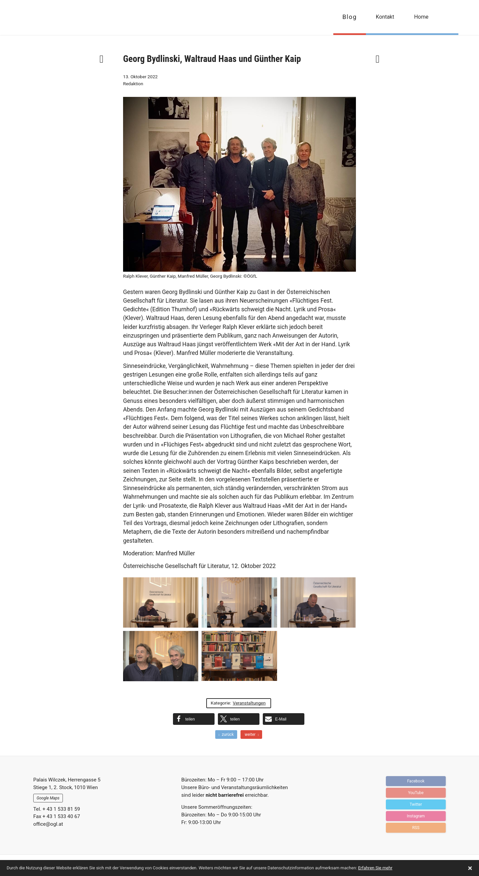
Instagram (416, 816)
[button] (194, 719)
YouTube (416, 792)
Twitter (415, 804)
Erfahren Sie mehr (375, 867)
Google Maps (48, 798)
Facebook (415, 781)
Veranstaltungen (249, 703)
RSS (415, 827)
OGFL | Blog (67, 17)
